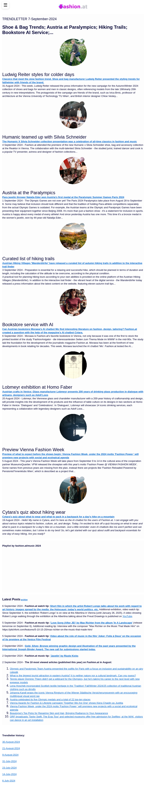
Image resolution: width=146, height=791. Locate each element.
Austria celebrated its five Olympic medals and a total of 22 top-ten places (50, 699)
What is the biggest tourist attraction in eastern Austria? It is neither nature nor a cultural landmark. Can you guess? (73, 675)
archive (24, 600)
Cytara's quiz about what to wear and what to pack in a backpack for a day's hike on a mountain (58, 516)
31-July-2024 (9, 761)
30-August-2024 (11, 741)
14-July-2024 (9, 774)
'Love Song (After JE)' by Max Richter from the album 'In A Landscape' (91, 622)
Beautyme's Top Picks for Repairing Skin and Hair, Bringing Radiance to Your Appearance (59, 713)
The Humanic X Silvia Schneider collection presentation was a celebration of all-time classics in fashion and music (69, 141)
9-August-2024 (10, 754)
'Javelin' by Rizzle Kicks (64, 655)
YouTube (127, 616)
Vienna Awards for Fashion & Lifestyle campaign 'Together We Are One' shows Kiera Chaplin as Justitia (66, 702)
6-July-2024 (8, 780)
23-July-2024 (9, 767)
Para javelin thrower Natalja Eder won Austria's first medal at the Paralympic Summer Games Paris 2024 (63, 197)
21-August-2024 (11, 748)
